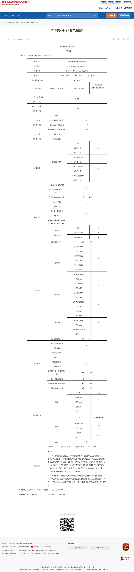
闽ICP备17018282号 (23, 547)
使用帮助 (4, 543)
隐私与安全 (12, 543)
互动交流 (128, 8)
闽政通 (78, 547)
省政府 (111, 2)
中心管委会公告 (32, 22)
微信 (100, 547)
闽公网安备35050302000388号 (41, 547)
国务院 (104, 2)
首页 (101, 8)
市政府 (118, 2)
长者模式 (111, 15)
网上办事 (118, 8)
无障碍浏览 (124, 15)
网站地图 (20, 543)
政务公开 (109, 8)
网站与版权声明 (29, 543)
